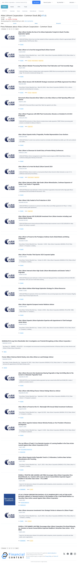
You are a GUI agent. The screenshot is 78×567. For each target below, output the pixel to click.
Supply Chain (41, 60)
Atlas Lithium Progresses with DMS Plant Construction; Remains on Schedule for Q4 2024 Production (45, 115)
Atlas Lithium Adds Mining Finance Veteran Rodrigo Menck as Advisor (39, 392)
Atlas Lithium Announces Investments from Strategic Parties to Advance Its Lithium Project (45, 512)
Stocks (12, 6)
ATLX (43, 15)
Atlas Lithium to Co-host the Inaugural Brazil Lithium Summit (36, 50)
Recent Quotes (47, 2)
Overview (12, 11)
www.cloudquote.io (52, 555)
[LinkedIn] (71, 558)
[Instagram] (74, 558)
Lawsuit (31, 491)
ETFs (19, 6)
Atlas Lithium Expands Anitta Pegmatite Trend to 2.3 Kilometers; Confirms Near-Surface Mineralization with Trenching (44, 460)
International (33, 11)
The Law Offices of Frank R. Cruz (26, 451)
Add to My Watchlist (28, 21)
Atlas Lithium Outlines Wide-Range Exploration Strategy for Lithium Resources (41, 289)
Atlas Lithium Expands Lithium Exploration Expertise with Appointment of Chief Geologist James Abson (45, 322)
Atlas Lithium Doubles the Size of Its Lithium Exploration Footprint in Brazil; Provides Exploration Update (43, 33)
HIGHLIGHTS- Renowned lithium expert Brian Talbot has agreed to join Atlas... (38, 105)
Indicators (71, 2)
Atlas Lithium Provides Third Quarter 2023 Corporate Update (36, 255)
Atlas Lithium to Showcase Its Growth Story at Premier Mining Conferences (40, 151)
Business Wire (22, 454)
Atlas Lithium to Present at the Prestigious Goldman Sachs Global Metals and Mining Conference (43, 238)
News (18, 11)
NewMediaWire (22, 491)
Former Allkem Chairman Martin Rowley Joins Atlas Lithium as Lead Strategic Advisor (27, 358)
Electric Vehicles (35, 60)
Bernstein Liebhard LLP (25, 504)
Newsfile (21, 44)
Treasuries (41, 11)
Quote (14, 23)
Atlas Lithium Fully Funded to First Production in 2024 (34, 201)
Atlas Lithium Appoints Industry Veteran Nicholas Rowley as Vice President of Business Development (44, 425)
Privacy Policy (48, 558)
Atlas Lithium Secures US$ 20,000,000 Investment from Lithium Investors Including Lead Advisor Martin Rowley (45, 218)
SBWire (5, 353)
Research (58, 23)
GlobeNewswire (23, 507)
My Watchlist (60, 2)
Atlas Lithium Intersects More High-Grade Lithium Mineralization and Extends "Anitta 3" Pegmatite (44, 272)
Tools (25, 6)
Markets (4, 6)
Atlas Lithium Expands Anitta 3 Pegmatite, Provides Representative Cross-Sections (43, 135)
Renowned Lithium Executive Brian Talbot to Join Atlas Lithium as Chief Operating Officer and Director (46, 99)
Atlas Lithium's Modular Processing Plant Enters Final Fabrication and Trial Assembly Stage (45, 66)
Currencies (24, 11)
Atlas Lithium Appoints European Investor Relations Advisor (36, 305)
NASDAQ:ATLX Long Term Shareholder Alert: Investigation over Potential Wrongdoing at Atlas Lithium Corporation (37, 342)
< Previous (3, 29)
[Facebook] (67, 558)
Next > (17, 29)
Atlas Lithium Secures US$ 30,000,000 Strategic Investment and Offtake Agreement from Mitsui (47, 82)
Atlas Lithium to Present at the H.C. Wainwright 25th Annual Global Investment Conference (45, 408)
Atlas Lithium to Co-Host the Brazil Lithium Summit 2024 (35, 167)
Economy (29, 60)
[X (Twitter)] (64, 558)
